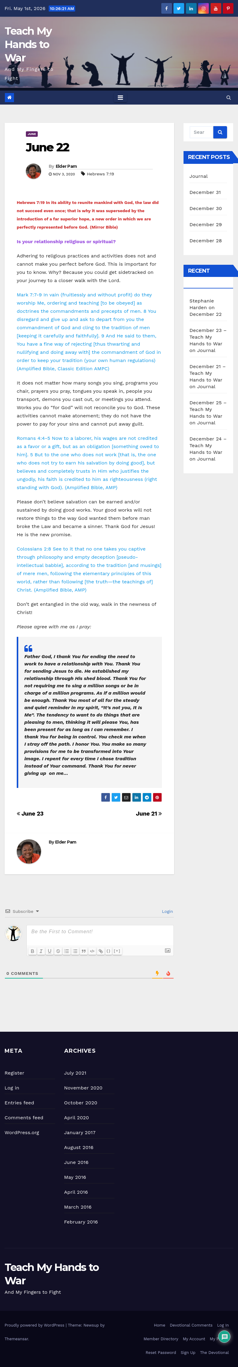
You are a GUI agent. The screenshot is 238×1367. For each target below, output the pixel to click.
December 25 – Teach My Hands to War (208, 409)
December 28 (206, 240)
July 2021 (75, 1073)
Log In (223, 1325)
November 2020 (83, 1088)
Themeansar (16, 1339)
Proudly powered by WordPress (35, 1325)
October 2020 (80, 1103)
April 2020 (76, 1117)
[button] (228, 97)
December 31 (205, 192)
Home (159, 1325)
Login (166, 911)
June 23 (30, 813)
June (32, 134)
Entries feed (19, 1103)
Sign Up (188, 1352)
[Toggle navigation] (120, 97)
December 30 (206, 208)
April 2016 (76, 1192)
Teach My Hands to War (28, 44)
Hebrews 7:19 (100, 173)
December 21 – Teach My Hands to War (208, 373)
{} (109, 950)
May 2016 (75, 1177)
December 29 (206, 224)
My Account (194, 1339)
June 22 (47, 147)
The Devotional (214, 1352)
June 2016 (76, 1162)
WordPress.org (22, 1132)
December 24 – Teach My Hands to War (208, 445)
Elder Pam (66, 166)
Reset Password (161, 1352)
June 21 (149, 813)
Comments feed (24, 1117)
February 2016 (81, 1222)
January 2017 (80, 1132)
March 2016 (78, 1207)
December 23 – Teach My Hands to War (208, 337)
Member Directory (161, 1339)
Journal (199, 176)
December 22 (206, 314)
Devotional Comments (191, 1325)
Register (14, 1073)
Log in (12, 1088)
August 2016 (79, 1147)
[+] (117, 950)
